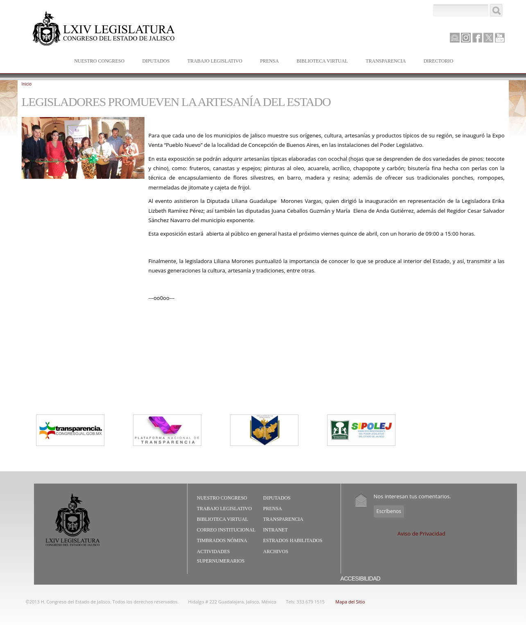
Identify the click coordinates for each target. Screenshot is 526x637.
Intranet (275, 530)
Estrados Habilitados (293, 540)
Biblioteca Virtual (320, 61)
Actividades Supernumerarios (221, 556)
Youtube (500, 38)
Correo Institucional (226, 530)
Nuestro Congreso (97, 61)
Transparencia (386, 61)
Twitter (488, 38)
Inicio (27, 84)
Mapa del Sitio (350, 602)
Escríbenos (389, 511)
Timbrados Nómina (222, 540)
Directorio (438, 61)
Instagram (466, 38)
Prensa (267, 61)
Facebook (477, 38)
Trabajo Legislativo (213, 61)
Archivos (275, 551)
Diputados (154, 61)
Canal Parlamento (455, 38)
